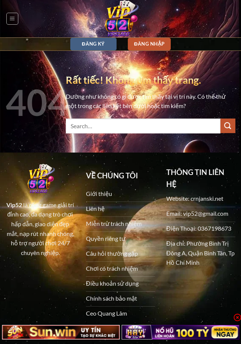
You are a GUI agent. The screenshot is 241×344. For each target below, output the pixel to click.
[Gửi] (227, 126)
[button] (12, 19)
